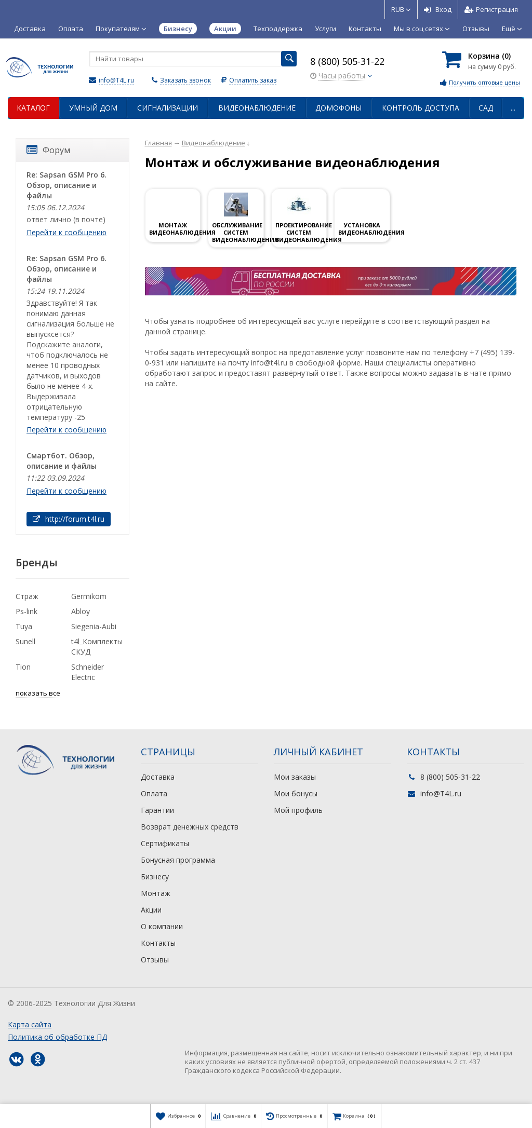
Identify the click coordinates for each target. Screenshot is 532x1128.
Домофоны (338, 108)
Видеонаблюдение (257, 108)
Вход (437, 9)
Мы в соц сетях (422, 28)
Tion (23, 667)
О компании (162, 926)
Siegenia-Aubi (93, 626)
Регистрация (491, 9)
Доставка (30, 28)
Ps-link (26, 611)
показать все (38, 693)
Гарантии (157, 810)
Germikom (89, 596)
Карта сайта (29, 1024)
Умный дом (93, 108)
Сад (485, 108)
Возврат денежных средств (189, 827)
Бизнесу (155, 876)
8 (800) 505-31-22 (347, 61)
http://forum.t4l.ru (68, 519)
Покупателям (121, 28)
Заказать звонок (185, 80)
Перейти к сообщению (66, 232)
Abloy (80, 611)
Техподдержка (278, 28)
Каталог (33, 108)
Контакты (365, 28)
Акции (151, 910)
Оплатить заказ (252, 80)
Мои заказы (295, 777)
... (513, 108)
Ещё (512, 28)
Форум (48, 150)
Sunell (25, 641)
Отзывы (475, 28)
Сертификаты (165, 843)
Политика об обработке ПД (57, 1037)
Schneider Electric (87, 672)
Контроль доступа (420, 108)
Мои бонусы (295, 793)
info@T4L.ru (116, 80)
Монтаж (155, 893)
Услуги (325, 28)
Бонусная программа (178, 860)
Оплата (70, 28)
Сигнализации (167, 108)
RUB (401, 9)
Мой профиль (298, 810)
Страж (27, 596)
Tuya (24, 626)
